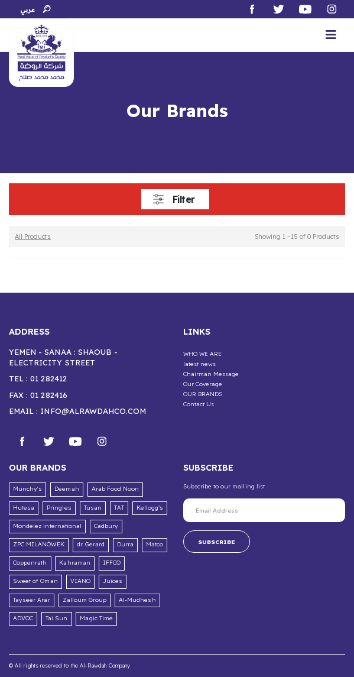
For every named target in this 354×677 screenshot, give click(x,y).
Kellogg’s (150, 507)
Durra (125, 544)
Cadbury (106, 526)
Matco (154, 544)
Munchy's (27, 489)
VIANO (80, 581)
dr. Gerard (91, 544)
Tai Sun (56, 618)
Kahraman (74, 562)
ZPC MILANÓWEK (38, 544)
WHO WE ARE (202, 353)
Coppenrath (30, 562)
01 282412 (48, 378)
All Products (33, 236)
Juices (112, 581)
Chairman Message (211, 373)
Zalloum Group (85, 600)
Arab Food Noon (115, 489)
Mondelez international (47, 526)
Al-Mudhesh (137, 600)
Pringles (59, 507)
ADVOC (23, 618)
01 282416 (48, 395)
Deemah (66, 489)
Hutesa (23, 507)
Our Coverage (203, 383)
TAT (119, 507)
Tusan (93, 507)
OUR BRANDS (203, 393)
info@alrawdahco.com (93, 411)
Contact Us (199, 403)
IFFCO (112, 562)
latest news (199, 363)
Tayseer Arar (31, 600)
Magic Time (96, 618)
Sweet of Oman (35, 581)
